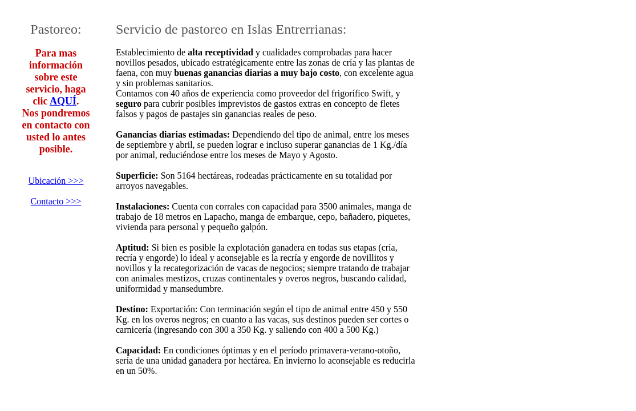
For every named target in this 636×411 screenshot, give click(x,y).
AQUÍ (63, 101)
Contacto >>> (56, 201)
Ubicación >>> (56, 181)
